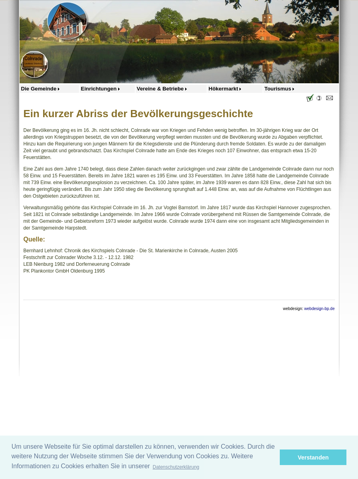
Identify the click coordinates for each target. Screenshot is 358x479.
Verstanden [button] (313, 457)
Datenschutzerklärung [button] (176, 467)
